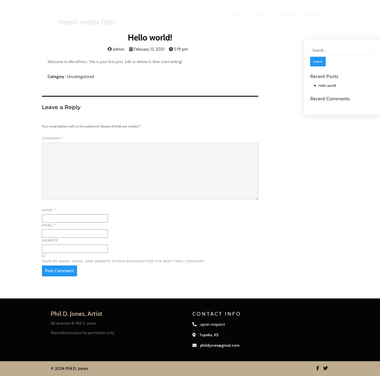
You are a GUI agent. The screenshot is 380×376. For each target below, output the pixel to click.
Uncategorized (80, 76)
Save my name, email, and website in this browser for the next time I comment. (124, 261)
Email (49, 225)
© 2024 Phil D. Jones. (70, 368)
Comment (52, 138)
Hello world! (327, 85)
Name (48, 210)
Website (50, 240)
